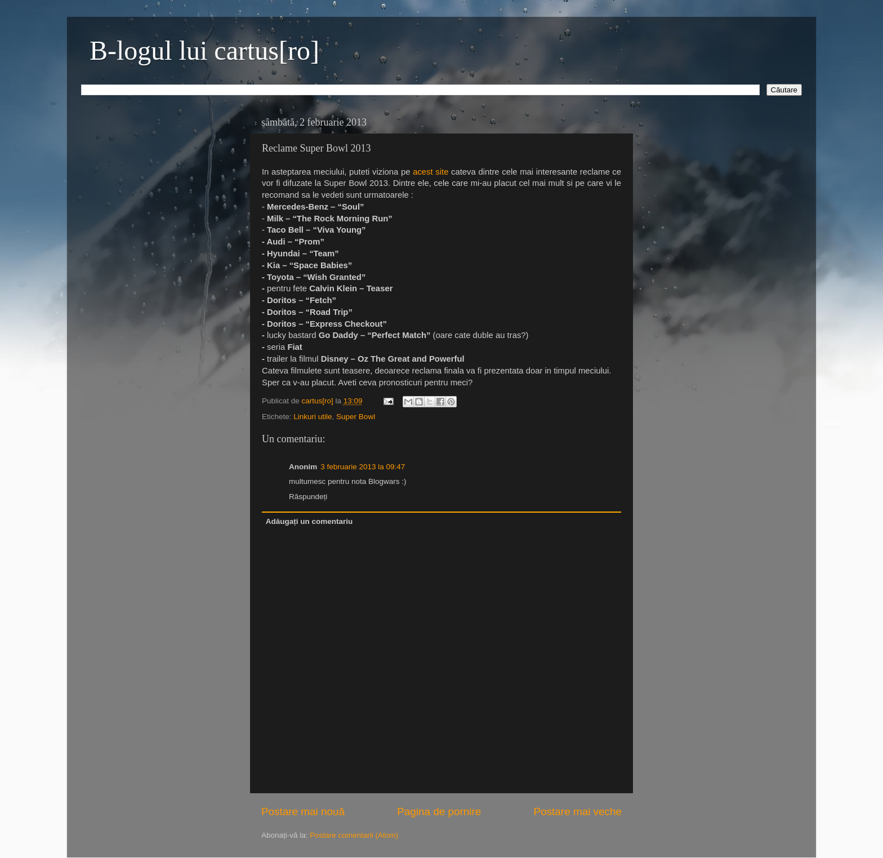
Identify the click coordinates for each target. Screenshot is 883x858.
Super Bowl (355, 416)
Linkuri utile (312, 416)
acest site (430, 171)
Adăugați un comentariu (309, 521)
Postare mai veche (578, 811)
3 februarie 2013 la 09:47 (362, 467)
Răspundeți (308, 496)
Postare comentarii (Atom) (354, 835)
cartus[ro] (319, 401)
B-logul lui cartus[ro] (204, 50)
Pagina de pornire (439, 811)
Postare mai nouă (303, 811)
